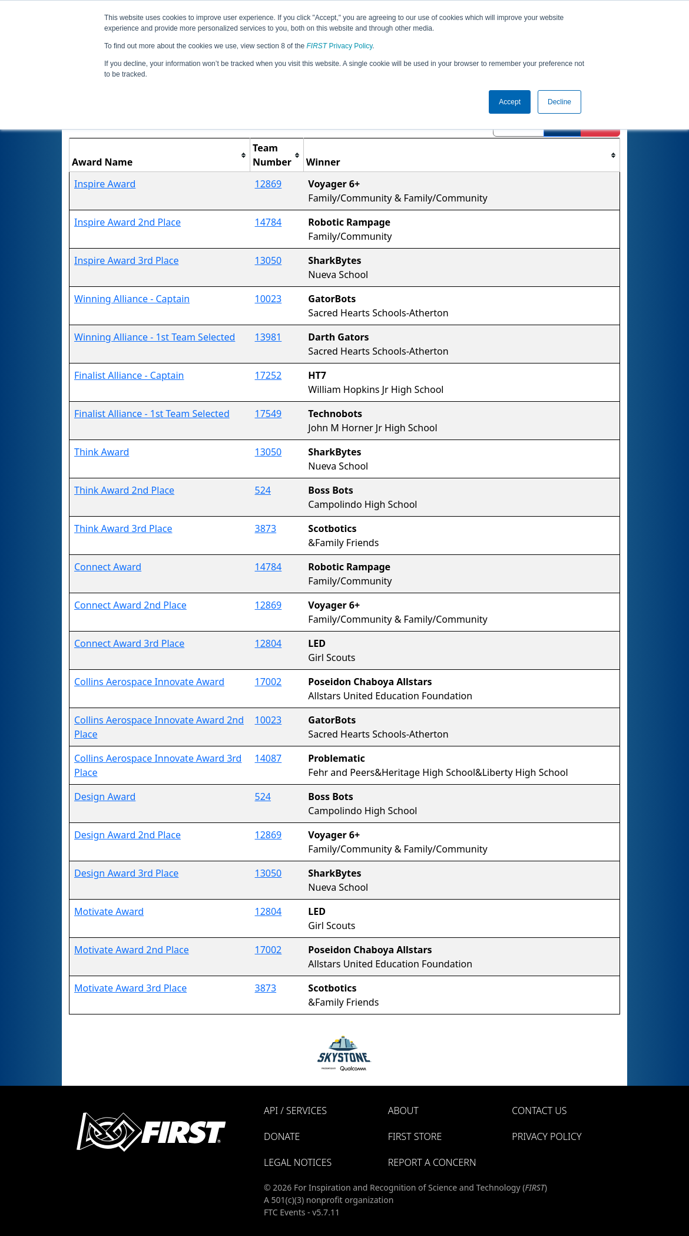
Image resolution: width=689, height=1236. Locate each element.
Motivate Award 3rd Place (130, 987)
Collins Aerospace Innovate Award (149, 681)
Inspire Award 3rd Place (126, 260)
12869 (268, 183)
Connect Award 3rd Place (129, 643)
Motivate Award (109, 911)
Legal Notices (298, 1162)
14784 (268, 222)
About (403, 1110)
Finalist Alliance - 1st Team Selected (152, 413)
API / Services (295, 1110)
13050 (268, 260)
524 (263, 490)
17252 (268, 375)
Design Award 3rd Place (126, 873)
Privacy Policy (340, 46)
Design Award (104, 796)
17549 (268, 413)
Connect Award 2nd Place (130, 605)
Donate (282, 1136)
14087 (268, 758)
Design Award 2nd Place (127, 834)
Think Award (101, 451)
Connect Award (107, 566)
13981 (268, 337)
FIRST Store (415, 1136)
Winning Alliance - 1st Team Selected (154, 337)
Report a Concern (432, 1162)
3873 (266, 528)
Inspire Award (104, 183)
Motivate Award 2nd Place (131, 949)
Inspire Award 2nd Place (127, 222)
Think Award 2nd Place (124, 490)
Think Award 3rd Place (123, 528)
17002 (268, 681)
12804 (268, 643)
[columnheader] (159, 155)
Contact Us (539, 1110)
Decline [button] (559, 102)
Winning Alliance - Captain (132, 298)
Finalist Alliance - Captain (129, 375)
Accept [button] (510, 102)
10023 (268, 298)
